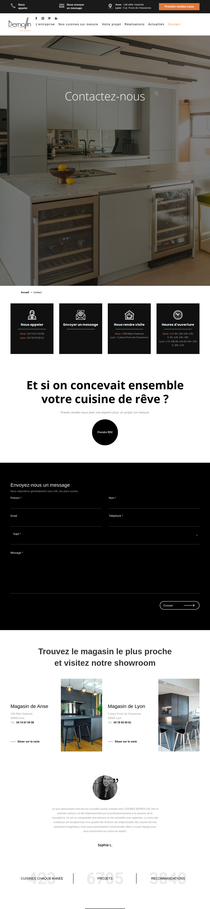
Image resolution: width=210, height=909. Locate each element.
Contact (174, 24)
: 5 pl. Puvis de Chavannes (133, 7)
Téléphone (154, 522)
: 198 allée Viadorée (129, 4)
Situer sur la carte (28, 741)
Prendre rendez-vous (179, 6)
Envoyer (168, 605)
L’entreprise (45, 24)
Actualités (156, 24)
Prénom (55, 504)
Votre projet (111, 24)
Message (105, 589)
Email (55, 522)
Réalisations (135, 24)
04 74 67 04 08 (35, 333)
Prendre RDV (105, 432)
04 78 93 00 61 (35, 337)
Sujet (105, 540)
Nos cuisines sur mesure (78, 24)
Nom (154, 504)
